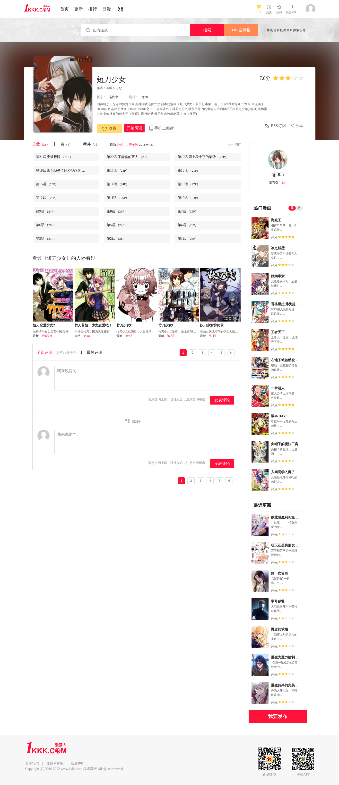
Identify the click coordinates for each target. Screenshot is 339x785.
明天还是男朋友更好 (286, 545)
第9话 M (47, 336)
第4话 (188, 225)
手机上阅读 (164, 128)
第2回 (212, 336)
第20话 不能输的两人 (128, 157)
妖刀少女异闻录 (212, 325)
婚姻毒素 (278, 276)
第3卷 (87, 336)
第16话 (189, 170)
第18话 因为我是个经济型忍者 (64, 170)
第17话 (118, 170)
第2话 (117, 238)
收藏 (109, 128)
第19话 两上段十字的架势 (203, 157)
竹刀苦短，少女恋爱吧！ (93, 325)
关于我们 (32, 764)
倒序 (238, 145)
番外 (91, 144)
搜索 (207, 30)
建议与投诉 (54, 764)
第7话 (188, 211)
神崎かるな (114, 88)
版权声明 (78, 764)
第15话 (47, 184)
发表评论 (222, 400)
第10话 (189, 198)
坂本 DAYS (279, 416)
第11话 (118, 198)
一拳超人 (278, 388)
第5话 (117, 225)
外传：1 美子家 (127, 144)
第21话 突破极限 (54, 157)
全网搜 (241, 30)
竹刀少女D (124, 325)
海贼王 (276, 220)
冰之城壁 (278, 248)
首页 (64, 9)
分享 (299, 126)
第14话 (118, 184)
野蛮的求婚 (279, 629)
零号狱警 (278, 601)
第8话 (117, 211)
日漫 (106, 9)
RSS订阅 (278, 126)
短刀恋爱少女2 (44, 325)
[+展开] (192, 114)
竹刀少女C (166, 325)
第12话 (47, 198)
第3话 (46, 238)
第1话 (188, 238)
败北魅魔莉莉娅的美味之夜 (291, 517)
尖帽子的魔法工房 (284, 444)
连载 (41, 144)
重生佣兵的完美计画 (286, 685)
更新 (78, 9)
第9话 (46, 211)
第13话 (189, 184)
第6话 (46, 225)
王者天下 (278, 332)
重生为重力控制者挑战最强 (291, 657)
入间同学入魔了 (283, 472)
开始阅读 (134, 128)
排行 (92, 9)
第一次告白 (279, 573)
